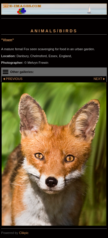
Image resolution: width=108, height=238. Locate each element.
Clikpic (24, 233)
